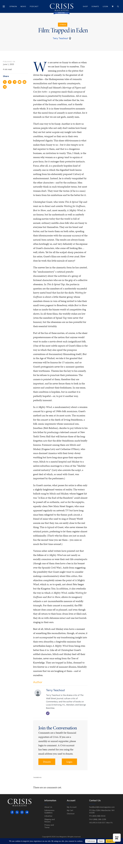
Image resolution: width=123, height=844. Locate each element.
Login (105, 6)
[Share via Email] (19, 82)
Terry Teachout (60, 38)
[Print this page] (24, 82)
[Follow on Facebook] (12, 812)
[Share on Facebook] (10, 82)
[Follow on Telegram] (27, 812)
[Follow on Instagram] (22, 812)
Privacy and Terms (49, 826)
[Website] (48, 713)
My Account (72, 807)
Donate (95, 6)
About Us (48, 807)
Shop (85, 6)
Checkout (71, 813)
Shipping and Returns (49, 820)
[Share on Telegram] (15, 82)
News (23, 6)
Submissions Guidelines (49, 811)
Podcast (34, 6)
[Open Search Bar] (118, 6)
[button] (117, 838)
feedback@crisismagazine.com (102, 807)
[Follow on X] (17, 812)
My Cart (70, 810)
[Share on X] (5, 82)
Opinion (13, 6)
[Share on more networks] (5, 87)
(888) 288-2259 (99, 819)
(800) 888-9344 (98, 816)
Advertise (48, 816)
